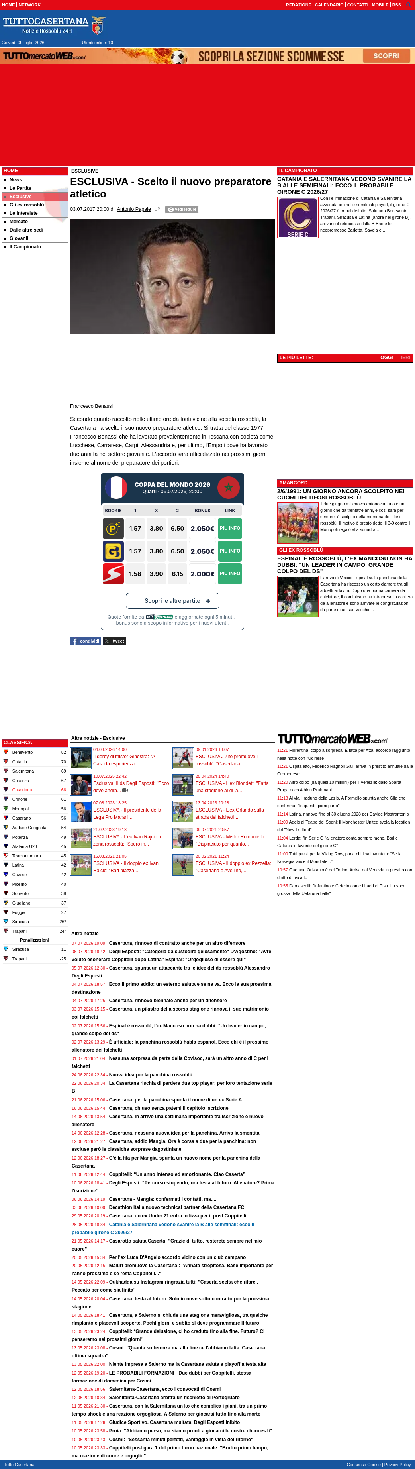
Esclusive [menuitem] (17, 196)
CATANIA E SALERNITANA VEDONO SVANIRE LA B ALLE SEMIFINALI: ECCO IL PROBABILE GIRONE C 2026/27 (344, 185)
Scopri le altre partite (172, 600)
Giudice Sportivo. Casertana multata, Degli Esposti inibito (174, 1422)
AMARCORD (293, 483)
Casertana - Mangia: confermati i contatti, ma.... (162, 1199)
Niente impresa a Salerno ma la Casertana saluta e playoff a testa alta (187, 1364)
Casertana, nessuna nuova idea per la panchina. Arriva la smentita (184, 1133)
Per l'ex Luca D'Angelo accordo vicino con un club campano (177, 1257)
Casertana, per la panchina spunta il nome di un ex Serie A (175, 1100)
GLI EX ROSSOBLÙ (301, 550)
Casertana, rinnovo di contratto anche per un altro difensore (177, 943)
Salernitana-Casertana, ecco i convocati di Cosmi (165, 1389)
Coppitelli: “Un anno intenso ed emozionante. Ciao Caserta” (177, 1174)
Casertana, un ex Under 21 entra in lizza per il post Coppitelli (178, 1216)
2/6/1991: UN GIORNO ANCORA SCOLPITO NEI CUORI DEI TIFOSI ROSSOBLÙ (340, 494)
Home (11, 170)
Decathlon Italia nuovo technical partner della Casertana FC (176, 1207)
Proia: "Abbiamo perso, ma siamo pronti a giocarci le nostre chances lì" (190, 1431)
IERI (405, 357)
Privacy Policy (397, 1464)
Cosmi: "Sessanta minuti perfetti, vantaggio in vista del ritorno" (181, 1439)
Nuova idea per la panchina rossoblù (150, 1075)
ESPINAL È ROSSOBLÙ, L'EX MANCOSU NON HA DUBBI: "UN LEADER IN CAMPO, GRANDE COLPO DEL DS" (344, 564)
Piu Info (230, 528)
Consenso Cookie (364, 1464)
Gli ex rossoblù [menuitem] (24, 205)
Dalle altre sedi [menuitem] (23, 230)
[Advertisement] (35, 378)
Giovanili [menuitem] (17, 238)
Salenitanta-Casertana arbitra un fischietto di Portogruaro (174, 1397)
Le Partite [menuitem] (17, 188)
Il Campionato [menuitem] (22, 247)
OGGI (386, 357)
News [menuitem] (13, 180)
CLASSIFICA (18, 742)
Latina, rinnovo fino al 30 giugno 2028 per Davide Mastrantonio (349, 814)
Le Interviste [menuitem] (21, 213)
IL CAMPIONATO (298, 170)
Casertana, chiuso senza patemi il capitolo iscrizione (169, 1108)
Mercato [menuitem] (16, 221)
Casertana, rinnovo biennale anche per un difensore (168, 1000)
